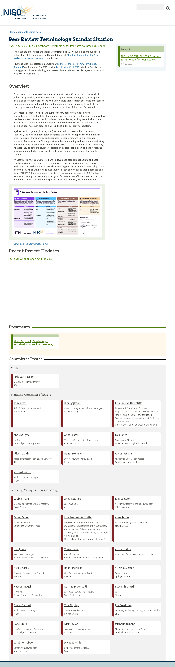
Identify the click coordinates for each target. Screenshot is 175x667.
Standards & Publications (155, 16)
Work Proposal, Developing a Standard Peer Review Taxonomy (33, 341)
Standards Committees (132, 16)
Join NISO (79, 15)
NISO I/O (116, 15)
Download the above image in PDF (31, 242)
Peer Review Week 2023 (67, 65)
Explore (92, 15)
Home (50, 15)
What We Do (64, 15)
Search (168, 8)
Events (104, 15)
